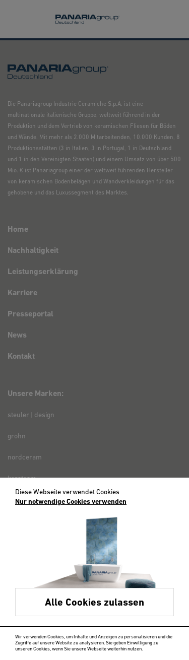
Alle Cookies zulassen (94, 603)
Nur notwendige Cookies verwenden (71, 502)
